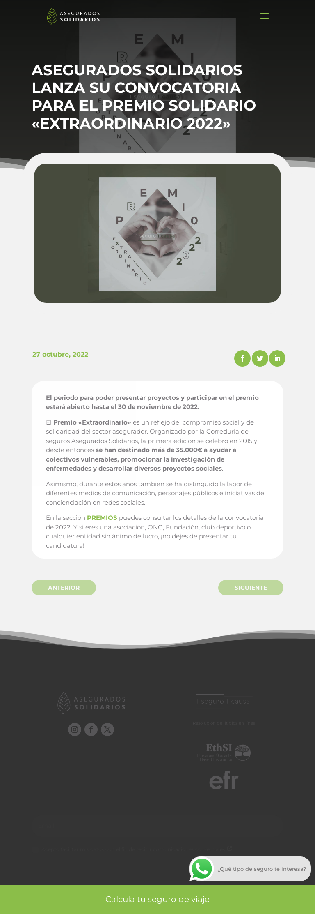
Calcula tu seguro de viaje (157, 899)
